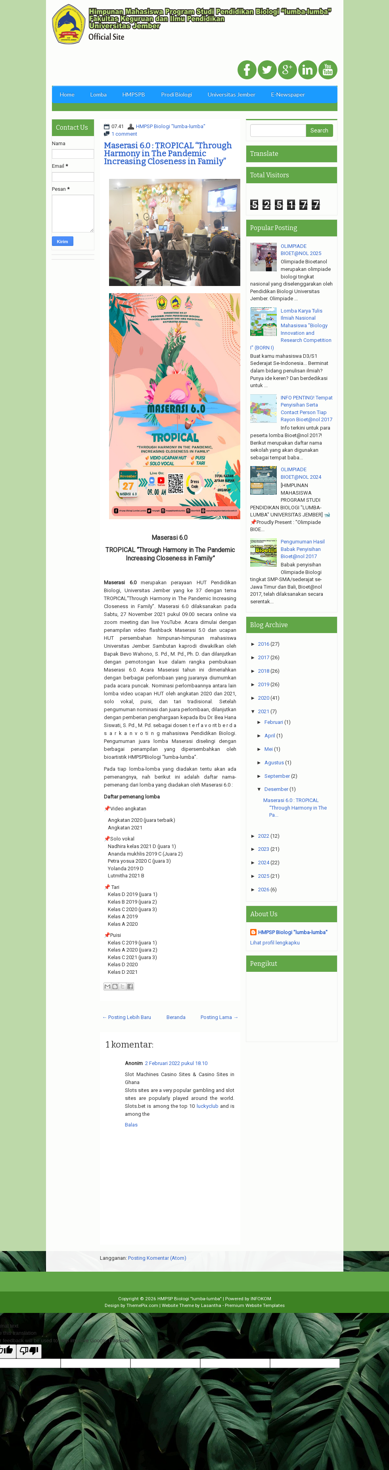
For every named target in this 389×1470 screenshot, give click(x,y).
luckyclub (207, 1106)
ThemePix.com (142, 1305)
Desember (276, 789)
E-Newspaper (288, 94)
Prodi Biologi (176, 94)
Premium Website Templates (255, 1305)
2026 (263, 889)
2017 (263, 657)
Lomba (98, 94)
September (277, 776)
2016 (263, 644)
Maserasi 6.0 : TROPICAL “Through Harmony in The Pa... (295, 807)
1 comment (124, 134)
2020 (263, 698)
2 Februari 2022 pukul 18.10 (176, 1063)
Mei (268, 749)
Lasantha (211, 1305)
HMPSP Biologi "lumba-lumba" (170, 126)
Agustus (274, 763)
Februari (273, 722)
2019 (263, 684)
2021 (263, 711)
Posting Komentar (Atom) (157, 1258)
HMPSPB (134, 94)
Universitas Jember (231, 94)
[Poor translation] (29, 1351)
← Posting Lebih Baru (126, 1017)
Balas (131, 1125)
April (269, 736)
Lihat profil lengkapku (275, 943)
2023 (263, 849)
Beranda (176, 1017)
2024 (263, 862)
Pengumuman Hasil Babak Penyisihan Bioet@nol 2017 (303, 549)
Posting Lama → (219, 1017)
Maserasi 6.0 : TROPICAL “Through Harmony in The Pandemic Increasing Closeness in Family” (168, 153)
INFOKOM (261, 1298)
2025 (263, 876)
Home (67, 94)
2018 (263, 671)
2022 (263, 836)
